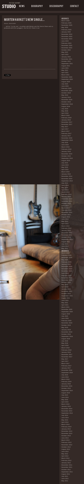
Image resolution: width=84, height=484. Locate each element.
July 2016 (64, 142)
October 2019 (66, 93)
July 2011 (64, 244)
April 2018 (65, 113)
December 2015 (66, 154)
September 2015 (67, 158)
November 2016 (66, 138)
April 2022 (65, 54)
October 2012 (66, 214)
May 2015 (64, 167)
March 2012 (65, 226)
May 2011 (64, 248)
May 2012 (64, 221)
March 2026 (65, 20)
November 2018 (66, 99)
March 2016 (65, 147)
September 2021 (67, 63)
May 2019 (64, 95)
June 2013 (65, 205)
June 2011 (65, 246)
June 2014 (65, 185)
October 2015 (66, 156)
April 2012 (65, 223)
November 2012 (66, 212)
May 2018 (64, 111)
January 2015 (66, 174)
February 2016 (66, 149)
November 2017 (66, 124)
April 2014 (65, 190)
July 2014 (64, 183)
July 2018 (64, 108)
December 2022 (66, 45)
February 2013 (66, 210)
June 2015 (65, 165)
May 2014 (64, 187)
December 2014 (66, 176)
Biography (37, 5)
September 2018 (67, 104)
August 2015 (65, 160)
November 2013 (66, 201)
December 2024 (66, 34)
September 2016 (67, 140)
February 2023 (66, 43)
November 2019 (66, 90)
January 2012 (66, 230)
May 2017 (64, 126)
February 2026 (66, 23)
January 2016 (66, 151)
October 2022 (66, 50)
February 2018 (66, 117)
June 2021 (65, 68)
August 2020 (65, 81)
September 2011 (67, 239)
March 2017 (65, 131)
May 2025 (64, 27)
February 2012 (66, 228)
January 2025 (66, 32)
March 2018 (65, 115)
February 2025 (66, 29)
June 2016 (65, 144)
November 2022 (66, 47)
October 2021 (66, 61)
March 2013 (65, 208)
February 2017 (66, 133)
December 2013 (66, 199)
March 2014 (65, 192)
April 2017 (65, 129)
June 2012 (65, 219)
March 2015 (65, 172)
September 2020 (67, 79)
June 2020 (65, 86)
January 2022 (66, 57)
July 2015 (64, 163)
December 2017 (66, 122)
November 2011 (66, 235)
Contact (74, 5)
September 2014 (67, 181)
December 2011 (66, 232)
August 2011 (65, 241)
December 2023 (66, 36)
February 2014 (66, 194)
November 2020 (66, 77)
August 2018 (65, 106)
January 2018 (66, 120)
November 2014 (66, 178)
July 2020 (64, 84)
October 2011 (66, 237)
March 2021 (65, 75)
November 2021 (66, 59)
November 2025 (66, 25)
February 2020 (66, 88)
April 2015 (65, 169)
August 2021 (65, 66)
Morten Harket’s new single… (24, 19)
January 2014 (66, 196)
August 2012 (65, 217)
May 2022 (64, 52)
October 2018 (66, 102)
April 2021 (65, 72)
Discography (56, 5)
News (22, 5)
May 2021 (64, 70)
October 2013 (66, 203)
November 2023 (66, 39)
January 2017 (66, 135)
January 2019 (66, 97)
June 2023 (65, 41)
